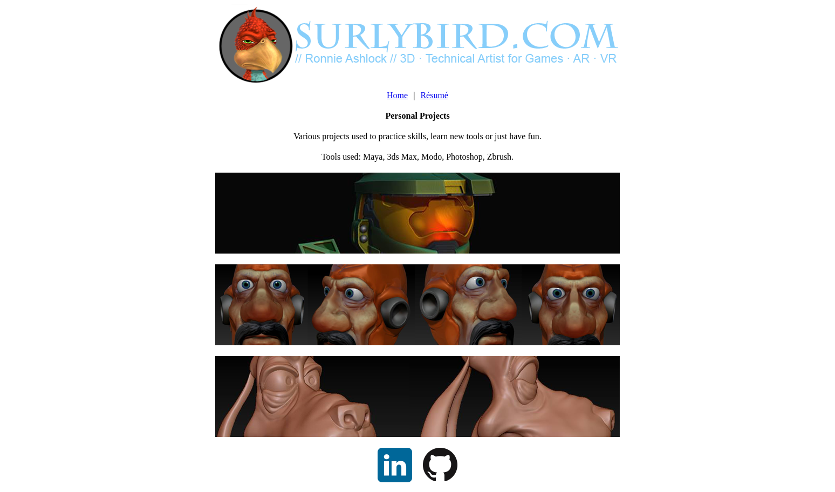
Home (397, 95)
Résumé (434, 95)
